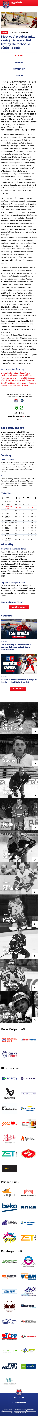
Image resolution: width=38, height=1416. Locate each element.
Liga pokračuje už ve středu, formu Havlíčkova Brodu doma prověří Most (16, 374)
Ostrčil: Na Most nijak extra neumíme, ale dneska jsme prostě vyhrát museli (18, 384)
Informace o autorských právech (25, 1411)
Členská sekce (19, 1403)
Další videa (18, 689)
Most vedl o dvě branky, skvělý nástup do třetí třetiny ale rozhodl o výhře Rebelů (18, 379)
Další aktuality (19, 607)
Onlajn (19, 76)
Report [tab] (19, 56)
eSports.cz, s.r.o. (7, 1411)
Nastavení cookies (21, 1412)
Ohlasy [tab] (19, 62)
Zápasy (4, 32)
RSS (12, 1412)
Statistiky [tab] (19, 69)
